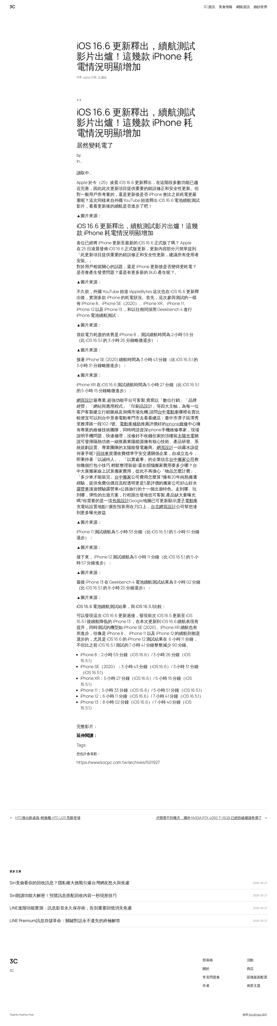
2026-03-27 (260, 883)
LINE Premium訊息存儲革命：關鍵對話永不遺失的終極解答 (65, 920)
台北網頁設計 (163, 506)
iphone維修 (177, 424)
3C (12, 7)
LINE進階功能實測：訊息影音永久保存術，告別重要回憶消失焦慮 (71, 908)
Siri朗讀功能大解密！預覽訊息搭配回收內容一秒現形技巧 (63, 895)
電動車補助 (130, 424)
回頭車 (102, 453)
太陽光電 (186, 436)
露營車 (83, 489)
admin (87, 77)
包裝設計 (120, 500)
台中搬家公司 (181, 459)
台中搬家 (122, 477)
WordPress (255, 1014)
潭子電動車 (187, 500)
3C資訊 (102, 77)
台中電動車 (168, 412)
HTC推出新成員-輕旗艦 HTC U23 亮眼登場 (47, 817)
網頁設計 (85, 400)
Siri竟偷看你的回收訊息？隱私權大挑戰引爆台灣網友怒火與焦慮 (69, 882)
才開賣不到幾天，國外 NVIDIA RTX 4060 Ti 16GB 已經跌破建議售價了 (209, 817)
